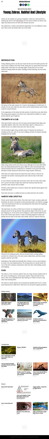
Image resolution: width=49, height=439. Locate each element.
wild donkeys (20, 21)
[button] (2, 1)
